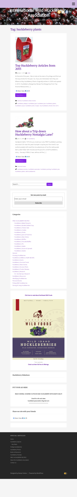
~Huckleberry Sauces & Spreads (23, 248)
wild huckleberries (30, 171)
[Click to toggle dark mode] (65, 473)
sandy (28, 73)
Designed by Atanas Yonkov (18, 473)
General (19, 100)
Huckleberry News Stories (29, 100)
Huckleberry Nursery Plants (20, 267)
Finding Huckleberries (16, 447)
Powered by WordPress (36, 473)
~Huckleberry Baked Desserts (22, 223)
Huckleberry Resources (19, 276)
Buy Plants (14, 444)
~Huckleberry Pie (19, 244)
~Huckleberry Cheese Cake (21, 228)
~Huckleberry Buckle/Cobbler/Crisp (24, 225)
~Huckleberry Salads (19, 246)
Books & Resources (15, 452)
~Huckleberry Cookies (20, 230)
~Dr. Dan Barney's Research (22, 274)
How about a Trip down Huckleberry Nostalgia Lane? (34, 133)
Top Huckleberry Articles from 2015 (35, 67)
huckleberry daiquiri (22, 103)
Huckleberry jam (32, 103)
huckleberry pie (41, 103)
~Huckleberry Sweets (20, 251)
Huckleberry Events (18, 260)
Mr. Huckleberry (30, 138)
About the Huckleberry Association (19, 460)
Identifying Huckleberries (20, 278)
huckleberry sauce (20, 106)
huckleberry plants (51, 103)
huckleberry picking (46, 169)
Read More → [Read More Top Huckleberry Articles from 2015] (20, 95)
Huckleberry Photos (15, 449)
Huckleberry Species (15, 442)
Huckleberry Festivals (16, 455)
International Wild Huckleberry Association (38, 12)
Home (12, 439)
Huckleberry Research (19, 271)
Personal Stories (21, 166)
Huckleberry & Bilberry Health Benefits (23, 258)
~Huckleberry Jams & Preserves (23, 234)
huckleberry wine (30, 106)
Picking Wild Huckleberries (20, 283)
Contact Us (13, 462)
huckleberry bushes (22, 169)
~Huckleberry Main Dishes (21, 237)
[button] (73, 4)
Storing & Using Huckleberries (21, 285)
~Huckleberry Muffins (20, 239)
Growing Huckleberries (19, 255)
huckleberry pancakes (34, 169)
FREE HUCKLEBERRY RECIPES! (21, 221)
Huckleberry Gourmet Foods (21, 262)
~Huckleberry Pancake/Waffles (22, 241)
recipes (37, 106)
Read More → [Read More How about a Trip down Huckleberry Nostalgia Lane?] (20, 161)
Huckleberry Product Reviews (21, 269)
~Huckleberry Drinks (19, 232)
